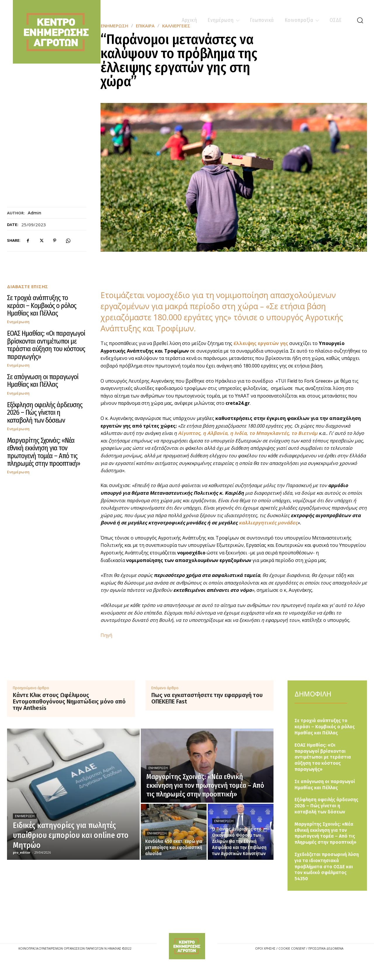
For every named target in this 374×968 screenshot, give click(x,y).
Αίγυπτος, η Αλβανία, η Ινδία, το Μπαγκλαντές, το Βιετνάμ (248, 433)
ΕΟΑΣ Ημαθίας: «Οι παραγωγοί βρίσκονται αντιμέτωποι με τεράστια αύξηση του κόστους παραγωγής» (46, 344)
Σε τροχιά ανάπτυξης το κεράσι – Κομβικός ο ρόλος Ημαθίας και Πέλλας (41, 305)
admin (34, 212)
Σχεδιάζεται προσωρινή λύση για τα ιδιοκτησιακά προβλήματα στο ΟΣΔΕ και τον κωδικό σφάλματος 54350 (327, 866)
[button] (360, 20)
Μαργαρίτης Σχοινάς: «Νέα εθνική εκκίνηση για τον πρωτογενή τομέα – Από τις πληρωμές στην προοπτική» (43, 452)
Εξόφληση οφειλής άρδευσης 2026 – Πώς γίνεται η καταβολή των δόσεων (44, 412)
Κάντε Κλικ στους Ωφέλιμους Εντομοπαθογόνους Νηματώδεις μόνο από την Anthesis (69, 701)
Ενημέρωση (18, 322)
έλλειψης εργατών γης (261, 343)
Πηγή (106, 635)
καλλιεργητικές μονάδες (268, 522)
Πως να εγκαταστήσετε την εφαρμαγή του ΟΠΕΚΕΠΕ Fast (207, 698)
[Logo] (187, 946)
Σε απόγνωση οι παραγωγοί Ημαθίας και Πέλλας (42, 380)
